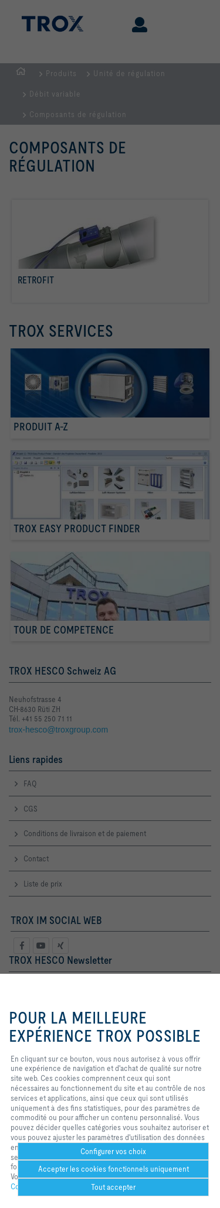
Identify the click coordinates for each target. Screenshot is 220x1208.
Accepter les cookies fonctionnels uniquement (113, 1168)
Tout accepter (113, 1187)
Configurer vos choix (113, 1151)
